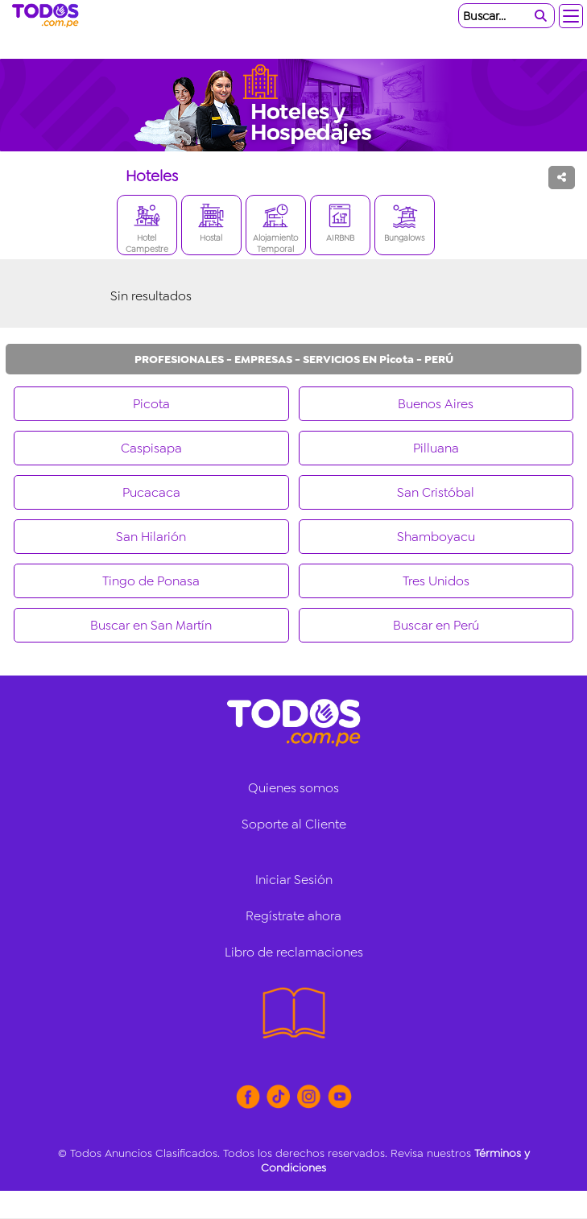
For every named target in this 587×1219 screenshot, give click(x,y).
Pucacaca (151, 492)
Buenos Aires (435, 403)
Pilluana (436, 448)
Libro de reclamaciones (294, 952)
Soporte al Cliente (294, 824)
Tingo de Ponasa (151, 580)
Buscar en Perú (436, 625)
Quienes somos (293, 787)
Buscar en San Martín (151, 625)
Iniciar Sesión (294, 879)
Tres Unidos (436, 580)
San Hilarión (151, 536)
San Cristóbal (435, 492)
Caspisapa (151, 448)
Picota (151, 403)
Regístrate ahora (293, 915)
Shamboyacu (436, 536)
